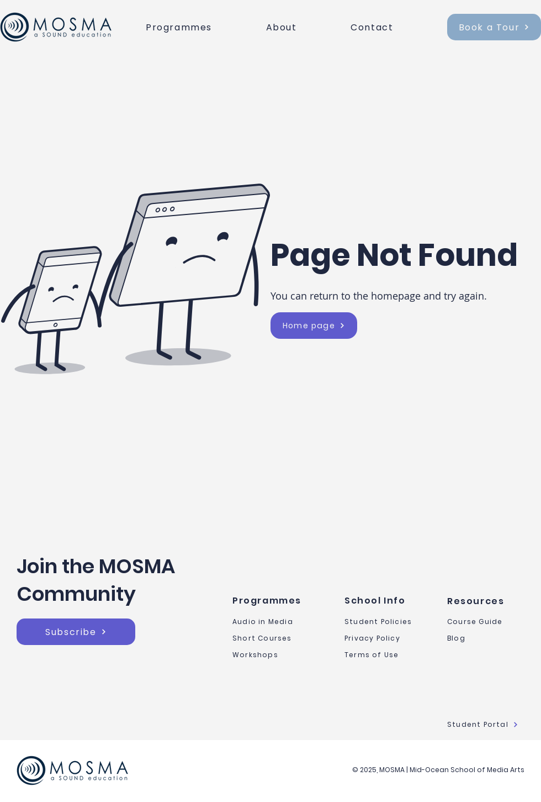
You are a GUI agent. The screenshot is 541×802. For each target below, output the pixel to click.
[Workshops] (275, 655)
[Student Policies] (383, 621)
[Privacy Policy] (383, 638)
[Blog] (485, 638)
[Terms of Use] (383, 655)
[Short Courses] (275, 638)
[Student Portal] (485, 724)
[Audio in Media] (275, 621)
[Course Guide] (485, 621)
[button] (201, 27)
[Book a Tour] (494, 27)
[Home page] (313, 325)
